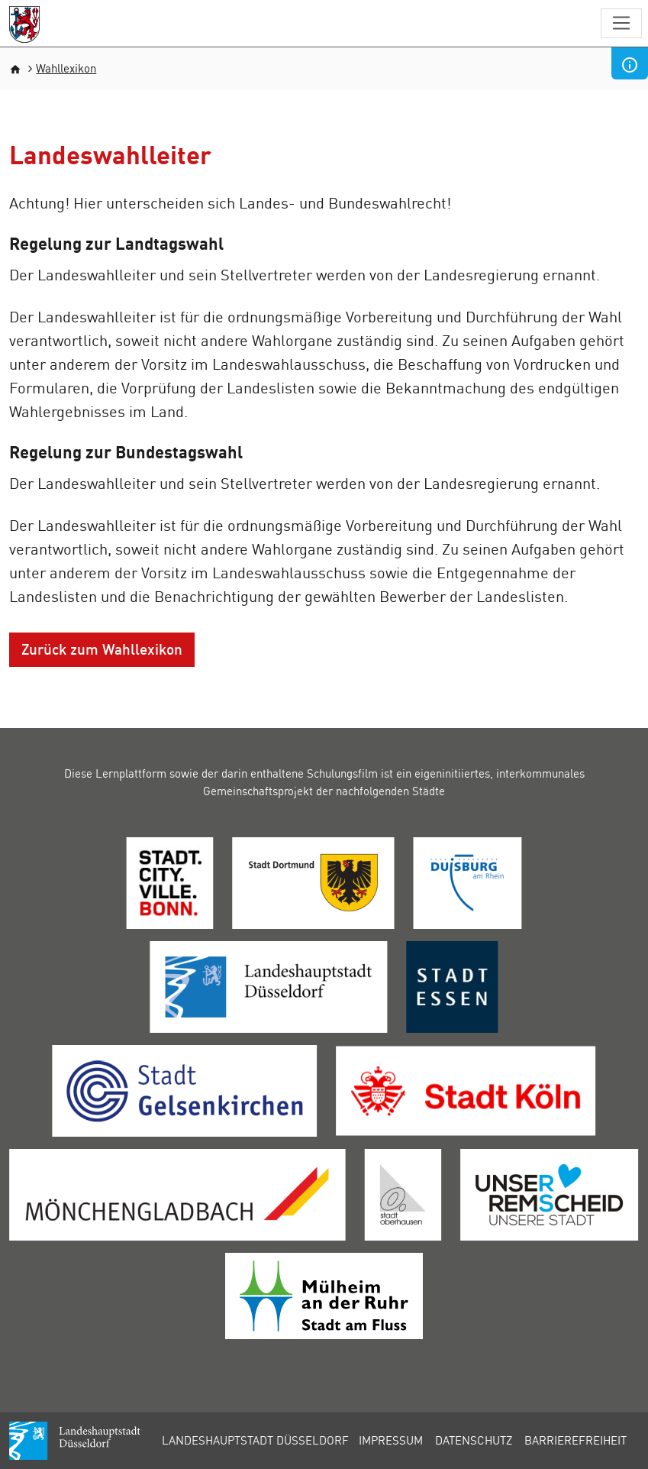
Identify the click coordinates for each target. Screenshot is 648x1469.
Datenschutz (473, 1440)
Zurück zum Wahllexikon (101, 648)
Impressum (391, 1440)
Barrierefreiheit (575, 1440)
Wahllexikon (66, 68)
